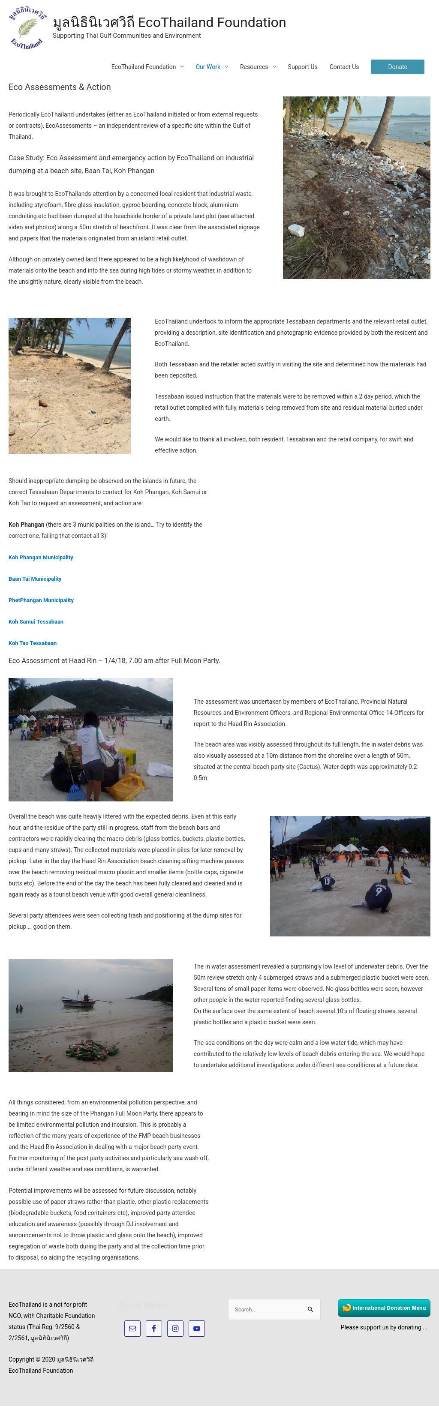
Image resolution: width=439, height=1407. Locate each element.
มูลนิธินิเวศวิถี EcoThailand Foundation (180, 23)
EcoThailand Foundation (143, 67)
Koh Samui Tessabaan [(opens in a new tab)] (38, 622)
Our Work (207, 67)
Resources (254, 67)
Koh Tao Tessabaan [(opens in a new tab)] (35, 643)
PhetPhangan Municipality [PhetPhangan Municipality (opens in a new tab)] (44, 600)
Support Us (303, 67)
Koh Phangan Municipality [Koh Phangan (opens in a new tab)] (44, 558)
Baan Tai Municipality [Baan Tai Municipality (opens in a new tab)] (37, 579)
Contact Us (344, 67)
